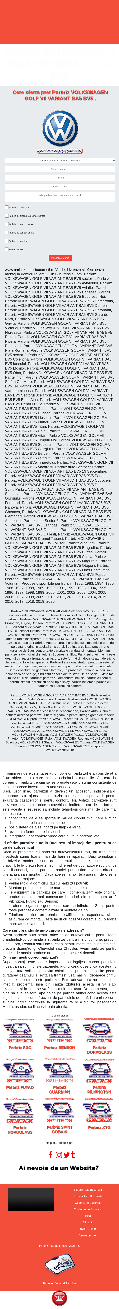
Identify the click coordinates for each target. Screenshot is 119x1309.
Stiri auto (87, 1222)
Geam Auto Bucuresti (88, 1202)
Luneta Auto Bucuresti (88, 1196)
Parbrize (27, 36)
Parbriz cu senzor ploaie (21, 224)
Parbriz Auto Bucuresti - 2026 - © (59, 1245)
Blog (88, 1215)
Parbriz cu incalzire (18, 241)
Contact (85, 36)
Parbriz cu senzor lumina (21, 232)
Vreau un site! (88, 1235)
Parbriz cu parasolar (19, 207)
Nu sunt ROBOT (17, 249)
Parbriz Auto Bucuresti (88, 1189)
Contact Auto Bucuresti (88, 1209)
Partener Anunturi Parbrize (59, 1283)
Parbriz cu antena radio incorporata (27, 216)
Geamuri (65, 36)
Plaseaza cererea (60, 258)
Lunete (46, 36)
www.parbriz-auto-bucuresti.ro (29, 270)
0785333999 (88, 1229)
